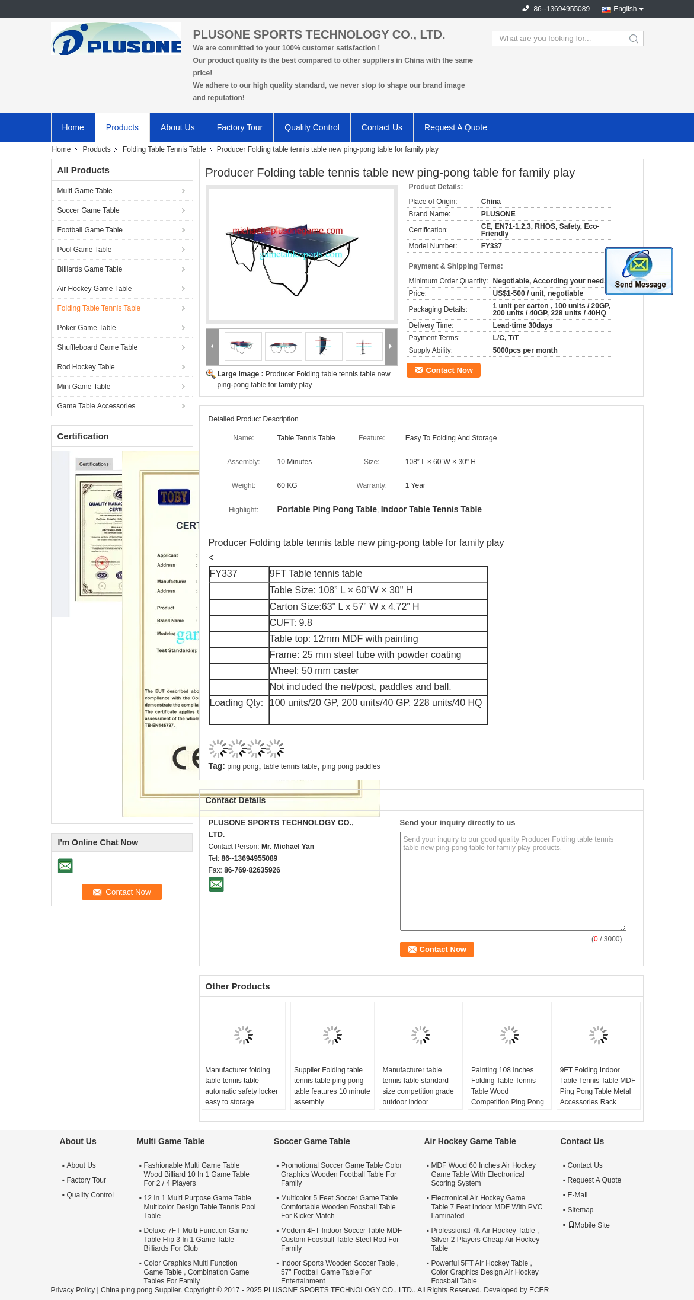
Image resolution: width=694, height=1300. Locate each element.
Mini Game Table (84, 386)
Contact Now (449, 370)
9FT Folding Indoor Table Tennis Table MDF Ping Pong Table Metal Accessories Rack (598, 1086)
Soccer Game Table (88, 210)
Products (122, 127)
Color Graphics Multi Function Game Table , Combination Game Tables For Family (197, 1272)
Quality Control (312, 127)
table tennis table (290, 766)
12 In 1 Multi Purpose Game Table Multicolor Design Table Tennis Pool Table (200, 1207)
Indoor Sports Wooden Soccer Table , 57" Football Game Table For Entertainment (340, 1272)
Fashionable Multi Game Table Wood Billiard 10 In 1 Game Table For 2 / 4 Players (197, 1174)
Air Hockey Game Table (94, 289)
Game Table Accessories (96, 406)
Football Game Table (90, 230)
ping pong (242, 766)
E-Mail (578, 1195)
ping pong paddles (351, 766)
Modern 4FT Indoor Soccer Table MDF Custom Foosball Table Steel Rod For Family (341, 1239)
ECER (539, 1290)
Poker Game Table (86, 328)
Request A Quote (455, 127)
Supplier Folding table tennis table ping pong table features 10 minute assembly (332, 1086)
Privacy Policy (73, 1290)
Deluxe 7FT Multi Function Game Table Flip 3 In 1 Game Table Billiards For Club (196, 1239)
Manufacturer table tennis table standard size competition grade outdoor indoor (417, 1086)
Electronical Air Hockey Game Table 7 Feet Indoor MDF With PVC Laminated (486, 1207)
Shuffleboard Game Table (97, 347)
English (625, 9)
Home (73, 127)
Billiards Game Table (90, 269)
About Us (178, 127)
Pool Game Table (84, 249)
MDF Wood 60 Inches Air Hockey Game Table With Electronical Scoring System (483, 1174)
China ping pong (126, 1290)
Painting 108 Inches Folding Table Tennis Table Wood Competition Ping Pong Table (507, 1091)
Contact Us (382, 127)
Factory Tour (240, 127)
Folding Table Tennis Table (164, 149)
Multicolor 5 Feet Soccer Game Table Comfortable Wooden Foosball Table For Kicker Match (339, 1207)
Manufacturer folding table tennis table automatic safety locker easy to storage (241, 1086)
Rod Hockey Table (86, 367)
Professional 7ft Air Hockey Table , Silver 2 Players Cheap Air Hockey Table (485, 1239)
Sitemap (581, 1210)
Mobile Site (589, 1225)
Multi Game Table (85, 191)
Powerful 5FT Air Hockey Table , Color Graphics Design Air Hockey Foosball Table (484, 1272)
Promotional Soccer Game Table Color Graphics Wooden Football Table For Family (341, 1174)
